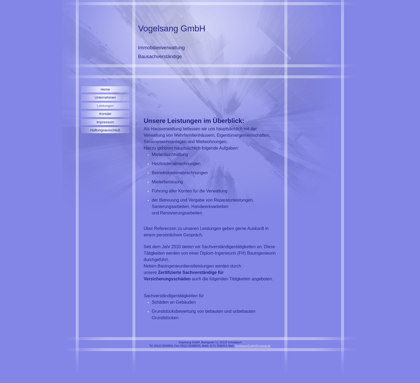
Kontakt (105, 114)
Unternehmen (105, 97)
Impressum (105, 122)
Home (105, 89)
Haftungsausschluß (105, 130)
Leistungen (105, 106)
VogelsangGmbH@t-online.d (252, 345)
